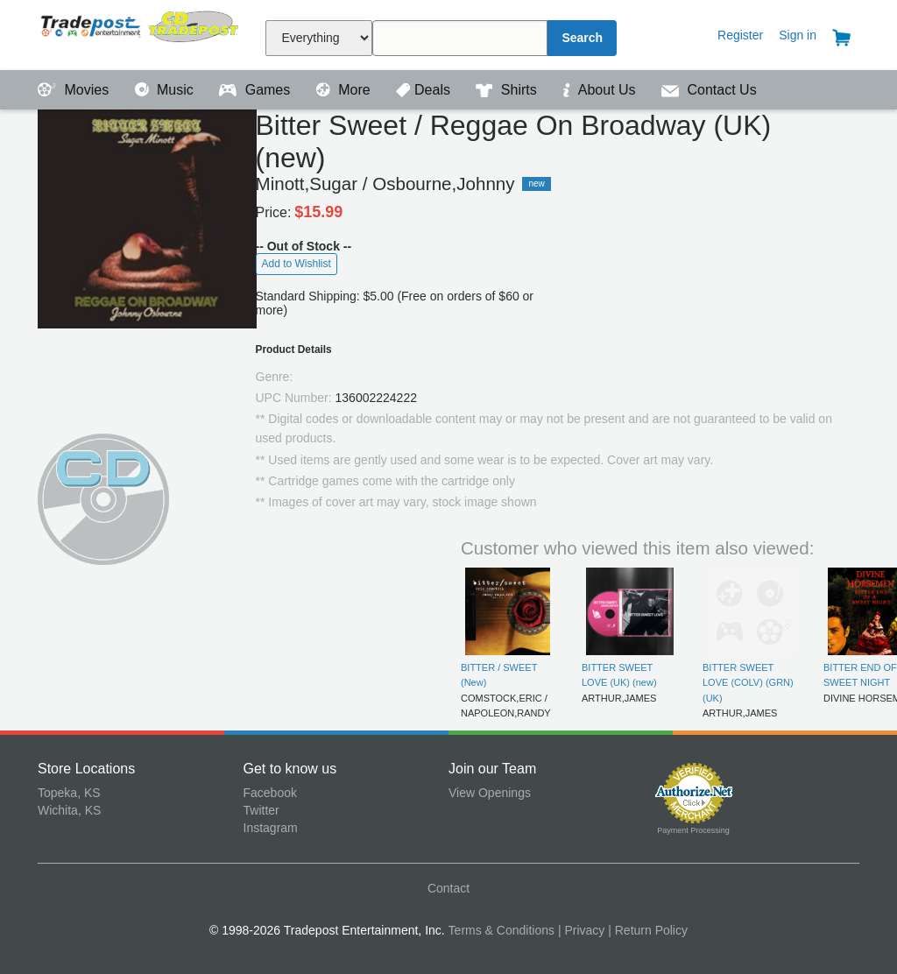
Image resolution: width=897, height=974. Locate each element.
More (345, 89)
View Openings (489, 793)
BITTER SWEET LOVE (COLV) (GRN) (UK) (748, 682)
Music (166, 89)
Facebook (270, 793)
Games (256, 89)
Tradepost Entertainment (141, 33)
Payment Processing (693, 830)
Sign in (797, 35)
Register (740, 35)
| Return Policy (648, 930)
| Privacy (581, 930)
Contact (448, 888)
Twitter (261, 810)
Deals (425, 89)
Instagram (271, 828)
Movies (75, 89)
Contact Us (709, 89)
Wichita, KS (69, 810)
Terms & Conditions (501, 930)
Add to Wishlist (296, 264)
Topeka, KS (69, 793)
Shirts (508, 89)
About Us (600, 89)
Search (582, 38)
